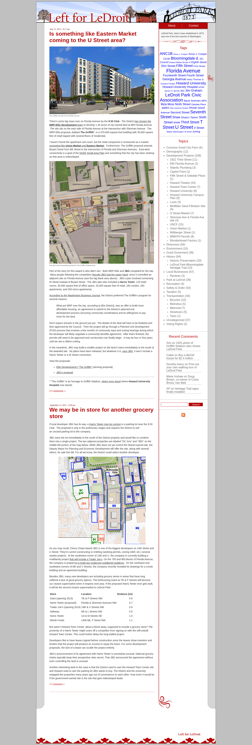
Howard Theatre (180, 182)
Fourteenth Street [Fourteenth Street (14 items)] (174, 75)
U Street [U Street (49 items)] (184, 127)
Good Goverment (177, 252)
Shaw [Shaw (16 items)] (176, 117)
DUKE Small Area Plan (91, 153)
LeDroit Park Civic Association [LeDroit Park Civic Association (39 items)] (180, 97)
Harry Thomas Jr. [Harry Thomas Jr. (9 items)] (195, 79)
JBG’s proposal (64, 372)
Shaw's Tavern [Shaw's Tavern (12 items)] (189, 117)
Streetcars (176, 311)
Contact (193, 25)
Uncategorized (175, 320)
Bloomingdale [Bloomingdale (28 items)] (183, 58)
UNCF (174, 224)
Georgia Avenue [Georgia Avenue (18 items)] (174, 79)
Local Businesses (177, 271)
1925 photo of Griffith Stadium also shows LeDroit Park (183, 346)
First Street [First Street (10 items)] (199, 66)
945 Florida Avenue (182, 163)
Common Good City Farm (182, 147)
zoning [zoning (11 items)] (196, 131)
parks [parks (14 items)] (165, 107)
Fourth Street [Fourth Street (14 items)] (195, 75)
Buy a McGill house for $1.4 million (180, 357)
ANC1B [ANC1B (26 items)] (166, 53)
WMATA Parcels (180, 236)
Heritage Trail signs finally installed (182, 390)
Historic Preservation (183, 260)
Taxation (171, 291)
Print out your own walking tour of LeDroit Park (182, 367)
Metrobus (176, 303)
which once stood (111, 381)
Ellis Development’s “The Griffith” (74, 367)
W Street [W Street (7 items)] (188, 132)
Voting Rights (174, 324)
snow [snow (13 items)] (176, 122)
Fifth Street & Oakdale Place (187, 175)
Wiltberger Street (180, 232)
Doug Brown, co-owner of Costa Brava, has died (182, 379)
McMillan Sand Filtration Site (187, 206)
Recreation (173, 283)
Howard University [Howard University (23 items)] (191, 83)
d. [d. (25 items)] (197, 58)
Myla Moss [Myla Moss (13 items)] (167, 104)
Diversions (173, 244)
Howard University (181, 190)
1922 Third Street (180, 159)
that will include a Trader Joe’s (86, 559)
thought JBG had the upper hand (110, 274)
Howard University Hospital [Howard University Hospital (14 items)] (180, 87)
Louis (173, 202)
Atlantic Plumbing (181, 167)
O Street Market (180, 213)
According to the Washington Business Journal (74, 295)
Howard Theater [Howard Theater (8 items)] (168, 83)
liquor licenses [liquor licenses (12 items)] (192, 100)
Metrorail (175, 307)
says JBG (127, 351)
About (171, 25)
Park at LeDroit (175, 279)
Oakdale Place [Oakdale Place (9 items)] (198, 104)
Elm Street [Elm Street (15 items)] (168, 66)
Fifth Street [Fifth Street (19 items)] (184, 66)
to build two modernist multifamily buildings (101, 563)
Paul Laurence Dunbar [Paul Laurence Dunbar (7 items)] (179, 108)
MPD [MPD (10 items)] (204, 100)
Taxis (173, 315)
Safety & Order (175, 287)
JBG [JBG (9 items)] (182, 90)
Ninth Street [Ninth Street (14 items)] (182, 104)
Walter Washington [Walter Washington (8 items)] (175, 132)
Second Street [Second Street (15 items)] (180, 112)
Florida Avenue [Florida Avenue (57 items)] (183, 71)
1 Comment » (57, 684)
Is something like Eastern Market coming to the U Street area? (92, 37)
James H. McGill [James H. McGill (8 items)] (171, 91)
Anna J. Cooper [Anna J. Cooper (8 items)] (180, 54)
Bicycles (175, 299)
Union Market (178, 228)
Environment (174, 248)
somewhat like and (76, 145)
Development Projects (180, 155)
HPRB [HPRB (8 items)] (201, 87)
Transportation (175, 295)
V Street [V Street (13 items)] (199, 127)
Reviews (175, 275)
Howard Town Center (183, 186)
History (170, 256)
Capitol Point (178, 171)
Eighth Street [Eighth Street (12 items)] (199, 62)
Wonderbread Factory (183, 240)
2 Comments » (57, 390)
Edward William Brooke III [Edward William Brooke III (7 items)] (180, 62)
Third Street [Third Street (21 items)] (190, 122)
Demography (174, 151)
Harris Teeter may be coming (105, 424)
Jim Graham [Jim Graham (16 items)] (193, 90)
